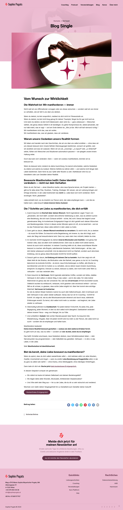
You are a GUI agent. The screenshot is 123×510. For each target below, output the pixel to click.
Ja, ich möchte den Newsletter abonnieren (61, 458)
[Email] (97, 404)
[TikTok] (109, 507)
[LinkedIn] (76, 404)
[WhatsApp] (81, 404)
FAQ (77, 493)
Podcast (74, 5)
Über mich (114, 5)
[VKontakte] (93, 404)
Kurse (104, 5)
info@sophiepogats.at (13, 492)
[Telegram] (89, 404)
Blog (98, 5)
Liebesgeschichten (72, 480)
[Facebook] (68, 404)
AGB (116, 483)
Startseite (57, 21)
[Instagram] (104, 507)
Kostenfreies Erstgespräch (37, 392)
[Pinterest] (85, 404)
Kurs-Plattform (74, 490)
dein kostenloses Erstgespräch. (64, 366)
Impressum (114, 487)
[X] (72, 404)
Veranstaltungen (87, 5)
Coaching (65, 5)
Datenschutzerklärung (110, 480)
